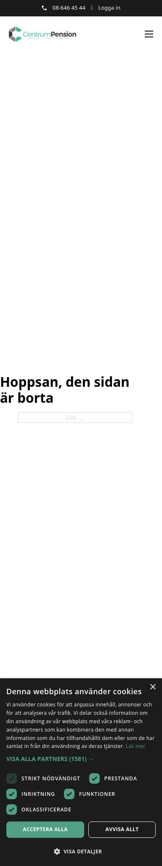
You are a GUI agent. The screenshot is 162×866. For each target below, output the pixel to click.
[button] (81, 759)
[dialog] (81, 772)
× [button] (152, 687)
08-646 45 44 (69, 7)
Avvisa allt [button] (122, 829)
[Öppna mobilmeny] (149, 34)
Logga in (109, 7)
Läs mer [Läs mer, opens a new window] (136, 746)
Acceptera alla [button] (45, 829)
